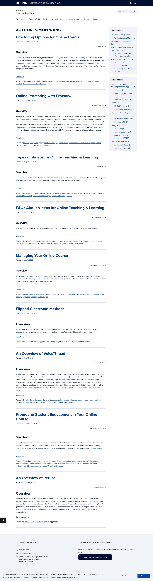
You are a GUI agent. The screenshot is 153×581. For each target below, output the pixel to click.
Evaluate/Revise (56, 19)
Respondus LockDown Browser (34, 84)
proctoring (95, 81)
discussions (67, 461)
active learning (49, 342)
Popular (49, 294)
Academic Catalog (122, 145)
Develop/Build (34, 19)
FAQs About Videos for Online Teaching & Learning (60, 208)
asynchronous (72, 400)
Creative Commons (122, 132)
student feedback (66, 464)
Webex (60, 466)
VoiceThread (69, 402)
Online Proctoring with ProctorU (43, 96)
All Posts (86, 19)
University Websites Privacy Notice (62, 577)
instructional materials (74, 193)
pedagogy (19, 297)
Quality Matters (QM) (23, 244)
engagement (60, 193)
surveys (76, 464)
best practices (74, 294)
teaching (34, 297)
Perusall (56, 464)
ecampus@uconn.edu (27, 553)
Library (114, 126)
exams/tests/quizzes (77, 81)
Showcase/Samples (73, 19)
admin (65, 294)
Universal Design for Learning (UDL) (64, 244)
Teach (45, 19)
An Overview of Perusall (36, 478)
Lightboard (100, 193)
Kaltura (85, 193)
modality (87, 342)
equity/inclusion (66, 241)
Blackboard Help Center (124, 109)
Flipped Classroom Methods (40, 309)
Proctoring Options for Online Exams (47, 37)
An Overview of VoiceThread (40, 353)
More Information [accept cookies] (127, 576)
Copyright (119, 129)
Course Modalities (122, 148)
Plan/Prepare (20, 19)
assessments (53, 81)
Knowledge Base (25, 13)
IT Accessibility (121, 122)
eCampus (19, 10)
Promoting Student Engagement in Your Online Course (56, 416)
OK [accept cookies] (144, 576)
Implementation (22, 464)
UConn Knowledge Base (124, 119)
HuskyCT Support (121, 106)
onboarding (94, 294)
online (88, 81)
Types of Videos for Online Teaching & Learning (57, 157)
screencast (37, 196)
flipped (68, 342)
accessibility (44, 241)
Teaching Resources (122, 99)
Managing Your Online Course (42, 255)
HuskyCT (115, 103)
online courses (96, 448)
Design (59, 461)
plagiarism (19, 145)
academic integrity (40, 81)
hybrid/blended (78, 342)
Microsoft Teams (41, 464)
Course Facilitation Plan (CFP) (30, 276)
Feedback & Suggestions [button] (95, 557)
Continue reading (23, 517)
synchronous (84, 464)
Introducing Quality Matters (121, 35)
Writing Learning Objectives (124, 38)
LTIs (51, 402)
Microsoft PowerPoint (24, 196)
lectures (92, 193)
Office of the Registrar (120, 142)
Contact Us (97, 19)
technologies (45, 145)
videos (69, 196)
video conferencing (59, 196)
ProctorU (19, 84)
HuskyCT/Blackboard (90, 461)
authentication (64, 81)
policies (27, 297)
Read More (20, 77)
